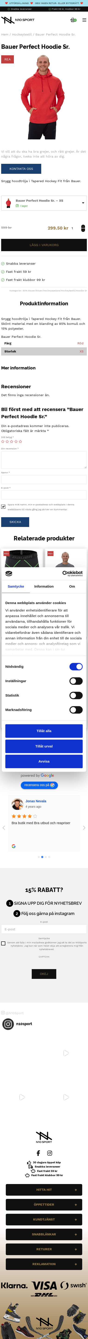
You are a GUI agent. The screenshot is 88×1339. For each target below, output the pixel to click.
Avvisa (44, 761)
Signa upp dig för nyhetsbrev (48, 903)
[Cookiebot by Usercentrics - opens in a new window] (63, 574)
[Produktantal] (77, 228)
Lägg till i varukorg (44, 245)
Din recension (10, 448)
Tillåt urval (44, 746)
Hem (4, 34)
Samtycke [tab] (16, 586)
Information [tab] (44, 586)
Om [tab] (72, 586)
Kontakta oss (21, 169)
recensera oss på (39, 785)
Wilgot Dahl (35, 801)
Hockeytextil (22, 34)
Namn (5, 472)
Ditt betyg (7, 437)
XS (82, 351)
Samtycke (44, 938)
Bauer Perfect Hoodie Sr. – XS (39, 200)
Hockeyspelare (51, 290)
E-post (6, 488)
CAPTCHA (44, 956)
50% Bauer (29, 290)
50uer (39, 290)
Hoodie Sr (81, 290)
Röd (80, 343)
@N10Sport (12, 1013)
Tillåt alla (44, 731)
